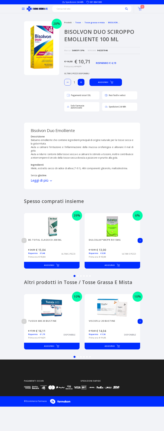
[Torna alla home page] (37, 9)
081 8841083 (96, 2)
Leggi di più (42, 180)
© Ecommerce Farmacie (35, 401)
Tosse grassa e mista (94, 22)
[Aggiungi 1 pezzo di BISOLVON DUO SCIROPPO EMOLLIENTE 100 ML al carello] (81, 82)
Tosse (78, 22)
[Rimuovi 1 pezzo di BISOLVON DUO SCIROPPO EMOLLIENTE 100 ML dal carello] (67, 82)
